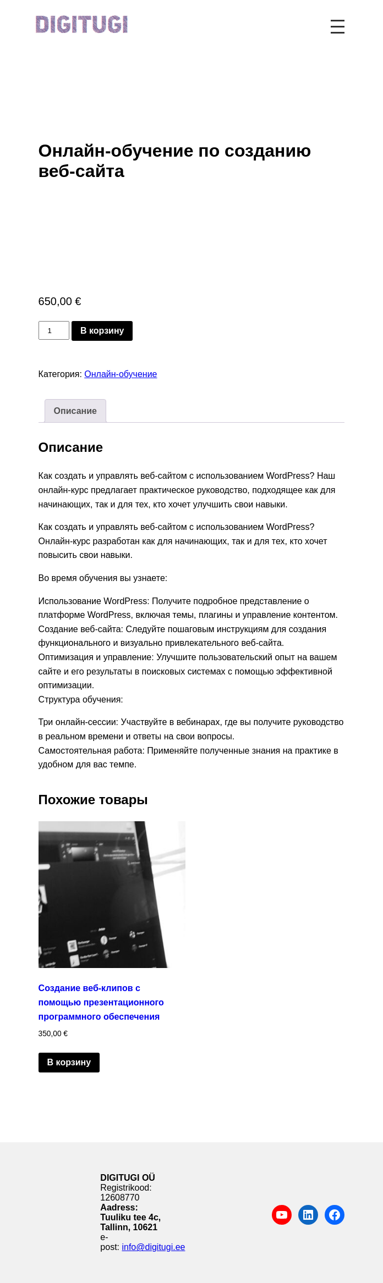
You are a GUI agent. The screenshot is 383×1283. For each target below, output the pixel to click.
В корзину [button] (69, 1062)
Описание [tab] (75, 411)
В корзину (102, 330)
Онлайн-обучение (120, 374)
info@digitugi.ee (153, 1247)
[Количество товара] (54, 330)
